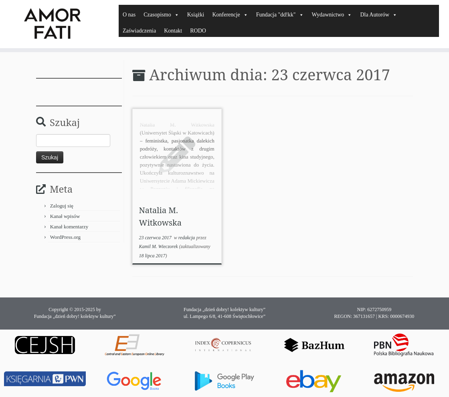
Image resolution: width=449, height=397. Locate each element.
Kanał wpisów (65, 216)
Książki (195, 15)
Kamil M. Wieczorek (158, 246)
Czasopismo (161, 15)
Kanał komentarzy (69, 227)
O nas (129, 15)
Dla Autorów (378, 15)
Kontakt (173, 31)
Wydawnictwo (332, 15)
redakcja (187, 237)
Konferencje (230, 15)
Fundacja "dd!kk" (280, 15)
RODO (198, 31)
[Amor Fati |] (52, 24)
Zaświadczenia (139, 31)
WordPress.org (65, 237)
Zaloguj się (61, 206)
